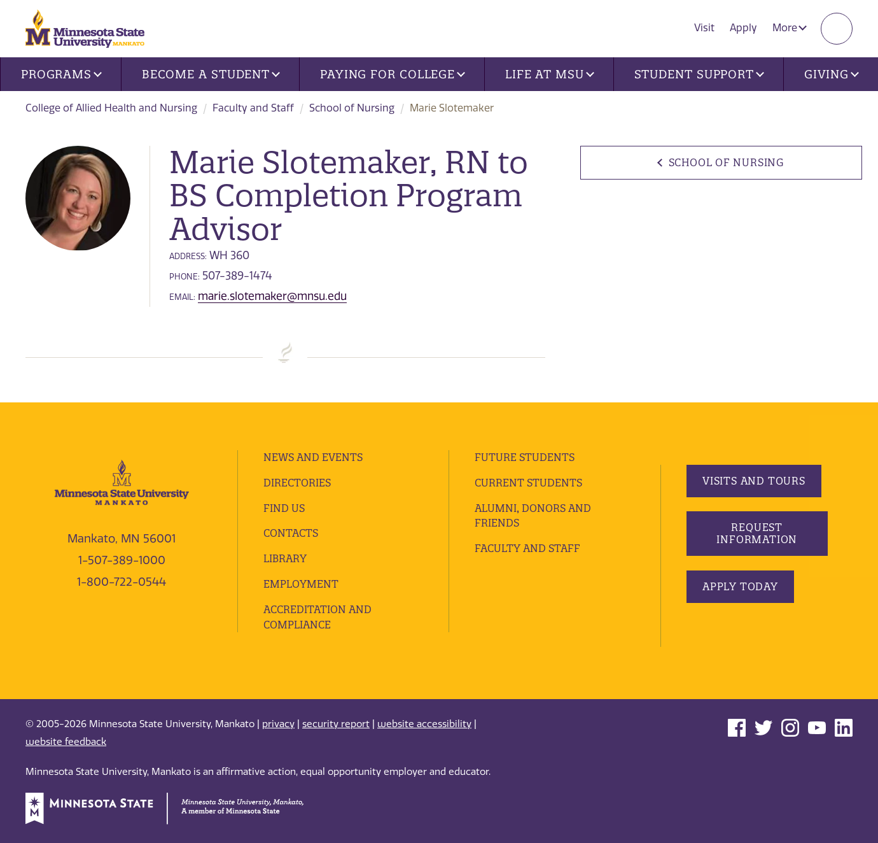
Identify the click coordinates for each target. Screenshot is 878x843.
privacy (278, 724)
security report (336, 724)
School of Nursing (351, 108)
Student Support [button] (699, 74)
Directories (297, 482)
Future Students (525, 457)
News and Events (313, 457)
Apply (743, 28)
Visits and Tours (753, 480)
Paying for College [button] (392, 74)
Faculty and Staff (253, 108)
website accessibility (424, 724)
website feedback (65, 741)
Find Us (284, 508)
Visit (704, 28)
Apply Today (740, 586)
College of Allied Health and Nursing (111, 108)
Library (285, 558)
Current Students (528, 482)
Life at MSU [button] (549, 74)
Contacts (290, 533)
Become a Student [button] (211, 74)
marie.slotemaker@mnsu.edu (272, 296)
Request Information (756, 533)
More (789, 28)
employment (300, 583)
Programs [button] (61, 74)
